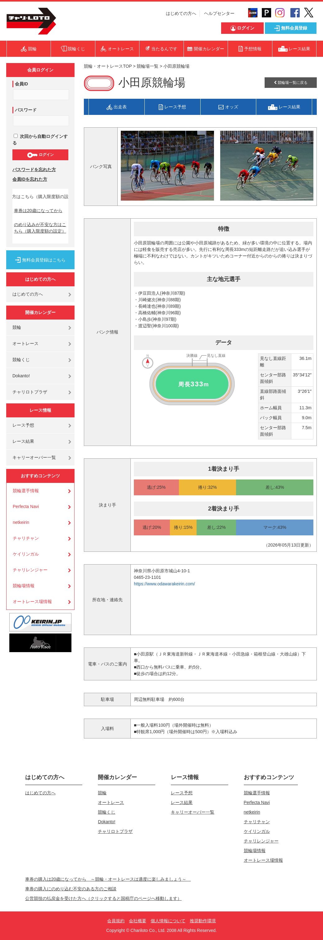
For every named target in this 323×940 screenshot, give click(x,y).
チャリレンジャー (30, 569)
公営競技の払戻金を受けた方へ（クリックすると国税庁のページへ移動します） (103, 898)
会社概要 (137, 920)
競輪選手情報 (26, 490)
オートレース (25, 343)
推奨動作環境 (203, 920)
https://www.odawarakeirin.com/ (164, 583)
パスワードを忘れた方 (34, 169)
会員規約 (116, 920)
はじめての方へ (181, 13)
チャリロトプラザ (29, 391)
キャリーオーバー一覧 (34, 457)
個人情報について (168, 920)
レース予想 (23, 425)
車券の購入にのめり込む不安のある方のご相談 (70, 888)
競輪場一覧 (147, 66)
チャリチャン (26, 538)
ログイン (40, 155)
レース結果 (23, 441)
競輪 (16, 327)
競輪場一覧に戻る (290, 82)
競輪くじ (21, 359)
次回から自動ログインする (40, 139)
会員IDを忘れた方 (29, 179)
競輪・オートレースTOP (108, 66)
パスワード (26, 109)
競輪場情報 (23, 585)
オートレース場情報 (32, 601)
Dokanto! (21, 375)
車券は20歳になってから (38, 210)
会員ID (21, 83)
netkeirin (21, 522)
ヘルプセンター (219, 13)
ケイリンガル (26, 554)
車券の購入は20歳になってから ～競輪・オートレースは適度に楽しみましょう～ (108, 879)
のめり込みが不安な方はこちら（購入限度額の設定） (40, 228)
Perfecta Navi (26, 506)
